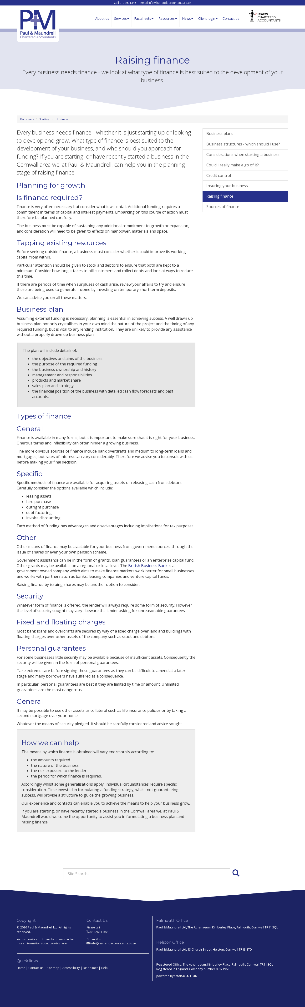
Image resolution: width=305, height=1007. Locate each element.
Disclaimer (90, 968)
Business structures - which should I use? (243, 144)
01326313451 (97, 932)
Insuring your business (227, 185)
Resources (167, 18)
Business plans (219, 133)
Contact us (231, 18)
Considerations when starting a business (243, 154)
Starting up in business (53, 119)
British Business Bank (148, 565)
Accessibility (71, 968)
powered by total (177, 976)
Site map (53, 968)
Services (121, 18)
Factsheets (143, 18)
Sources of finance (222, 206)
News (187, 18)
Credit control (218, 175)
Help (104, 968)
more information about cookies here (42, 943)
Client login (208, 18)
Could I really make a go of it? (232, 165)
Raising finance (219, 196)
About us (102, 18)
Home (21, 968)
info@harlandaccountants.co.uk (169, 3)
